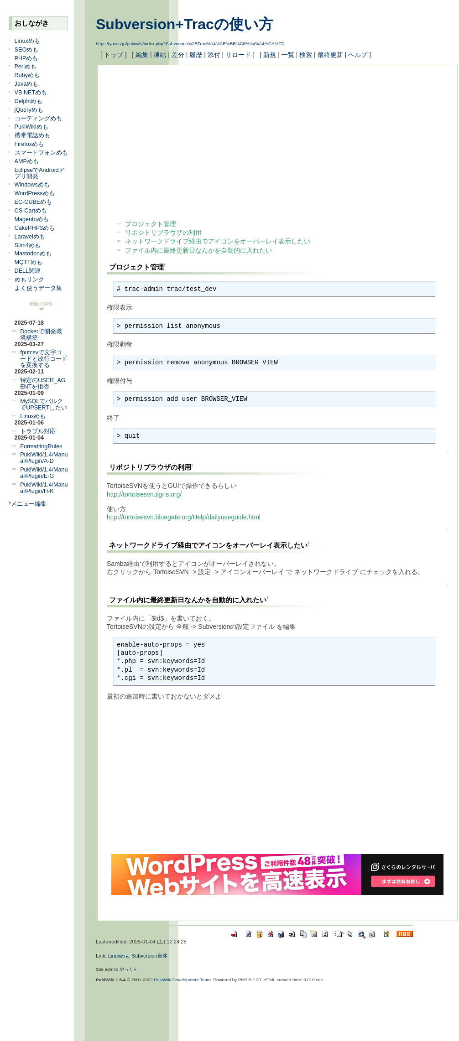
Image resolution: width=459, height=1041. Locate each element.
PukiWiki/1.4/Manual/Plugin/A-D (44, 457)
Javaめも (27, 84)
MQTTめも (29, 262)
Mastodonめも (33, 253)
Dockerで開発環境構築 (41, 334)
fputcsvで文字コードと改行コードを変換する (44, 358)
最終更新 (330, 54)
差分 (178, 54)
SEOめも (27, 50)
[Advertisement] (203, 138)
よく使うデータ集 (38, 288)
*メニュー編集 (28, 504)
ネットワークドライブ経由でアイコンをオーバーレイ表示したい (217, 241)
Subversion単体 (149, 955)
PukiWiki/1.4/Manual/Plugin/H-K (44, 488)
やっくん (129, 969)
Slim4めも (28, 245)
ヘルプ (357, 54)
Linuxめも (27, 41)
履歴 (195, 54)
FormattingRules (41, 446)
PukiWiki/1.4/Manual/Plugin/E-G (44, 472)
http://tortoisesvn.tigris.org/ (144, 494)
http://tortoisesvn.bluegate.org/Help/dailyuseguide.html (184, 517)
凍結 (159, 54)
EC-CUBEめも (33, 202)
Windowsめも (32, 184)
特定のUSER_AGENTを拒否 (42, 383)
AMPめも (27, 161)
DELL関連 (28, 271)
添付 (214, 54)
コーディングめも (38, 118)
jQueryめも (29, 110)
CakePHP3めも (35, 228)
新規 (269, 54)
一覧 (288, 54)
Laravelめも (30, 236)
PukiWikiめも (31, 127)
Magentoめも (32, 219)
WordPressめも (35, 193)
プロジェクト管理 (150, 224)
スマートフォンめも (41, 153)
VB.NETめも (31, 92)
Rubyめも (27, 75)
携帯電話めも (32, 135)
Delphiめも (29, 101)
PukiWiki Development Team (182, 979)
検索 (305, 54)
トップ (113, 54)
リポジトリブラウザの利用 (163, 232)
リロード (238, 54)
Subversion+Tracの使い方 (184, 24)
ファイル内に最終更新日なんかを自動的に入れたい (198, 250)
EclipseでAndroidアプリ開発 (40, 173)
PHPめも (26, 58)
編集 (142, 54)
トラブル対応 (38, 431)
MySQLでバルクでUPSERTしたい (43, 404)
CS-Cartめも (31, 210)
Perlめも (26, 66)
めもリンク (29, 279)
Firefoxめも (29, 144)
